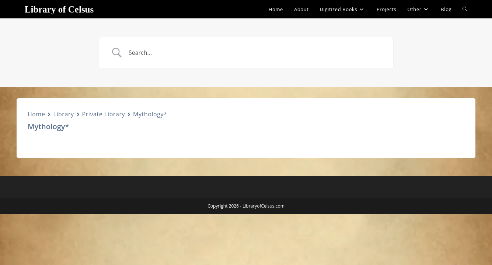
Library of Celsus (59, 9)
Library (63, 114)
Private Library (103, 114)
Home (36, 114)
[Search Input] (255, 52)
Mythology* (150, 114)
